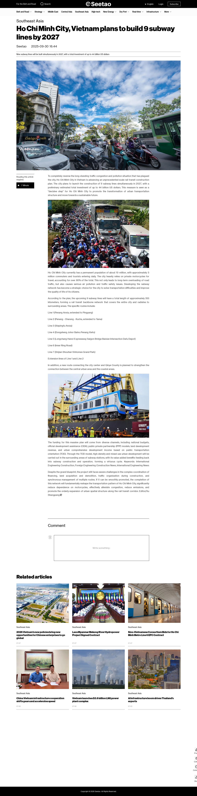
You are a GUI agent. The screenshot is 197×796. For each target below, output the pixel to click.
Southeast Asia (82, 12)
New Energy (108, 12)
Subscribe (174, 4)
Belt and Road (22, 12)
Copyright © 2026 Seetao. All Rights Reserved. (98, 791)
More (166, 12)
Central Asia (66, 12)
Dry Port (123, 12)
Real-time (136, 12)
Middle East (53, 12)
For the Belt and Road (26, 4)
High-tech (96, 12)
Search (45, 3)
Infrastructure (153, 12)
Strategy (38, 12)
